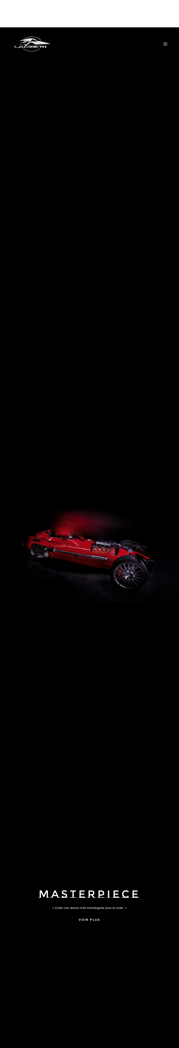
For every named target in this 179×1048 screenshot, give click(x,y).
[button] (169, 995)
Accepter (77, 1035)
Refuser (116, 1035)
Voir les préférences (154, 1035)
